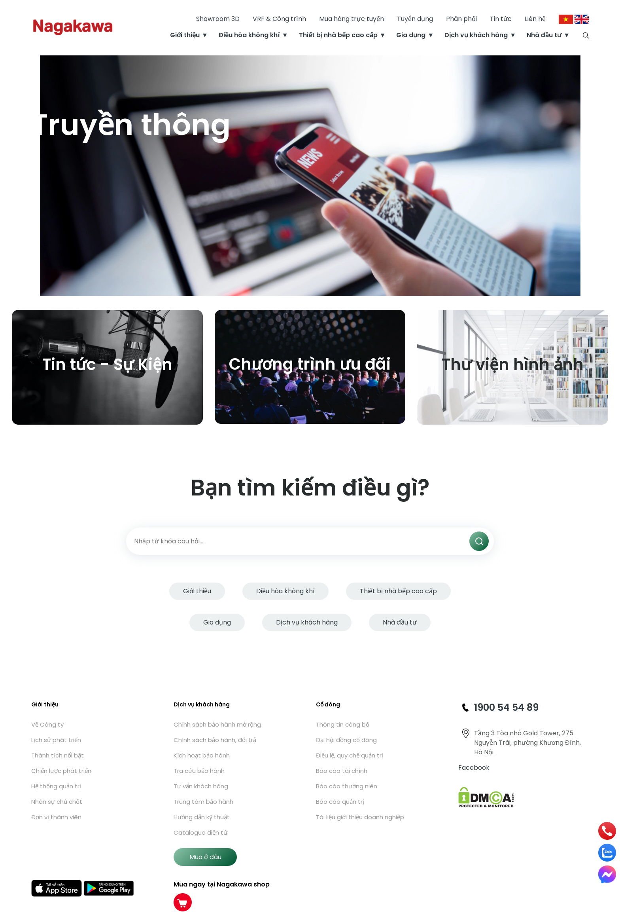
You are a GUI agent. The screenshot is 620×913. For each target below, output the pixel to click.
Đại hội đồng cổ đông (346, 740)
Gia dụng (410, 35)
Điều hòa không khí (249, 35)
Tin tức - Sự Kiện (107, 364)
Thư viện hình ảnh (513, 364)
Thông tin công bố (342, 724)
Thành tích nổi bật (57, 755)
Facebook (474, 767)
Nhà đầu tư (544, 35)
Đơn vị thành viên (56, 817)
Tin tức (501, 19)
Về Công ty (47, 724)
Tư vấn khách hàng (201, 786)
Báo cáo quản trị (340, 801)
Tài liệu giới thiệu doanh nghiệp (360, 817)
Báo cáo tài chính (341, 771)
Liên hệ (535, 19)
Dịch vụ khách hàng (476, 35)
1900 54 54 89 (506, 707)
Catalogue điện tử (200, 832)
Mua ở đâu (205, 857)
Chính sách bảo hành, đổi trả (215, 740)
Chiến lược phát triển (61, 771)
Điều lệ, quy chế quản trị (349, 755)
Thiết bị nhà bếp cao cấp (338, 35)
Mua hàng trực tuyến (351, 19)
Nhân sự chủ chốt (56, 801)
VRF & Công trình (279, 19)
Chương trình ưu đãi (310, 364)
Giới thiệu (185, 35)
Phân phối (461, 19)
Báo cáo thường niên (346, 786)
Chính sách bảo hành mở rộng (217, 724)
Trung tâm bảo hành (203, 801)
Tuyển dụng (415, 19)
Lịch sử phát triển (56, 740)
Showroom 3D (218, 19)
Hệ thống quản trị (56, 786)
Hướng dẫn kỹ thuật (202, 817)
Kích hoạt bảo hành (202, 755)
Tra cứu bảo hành (199, 771)
